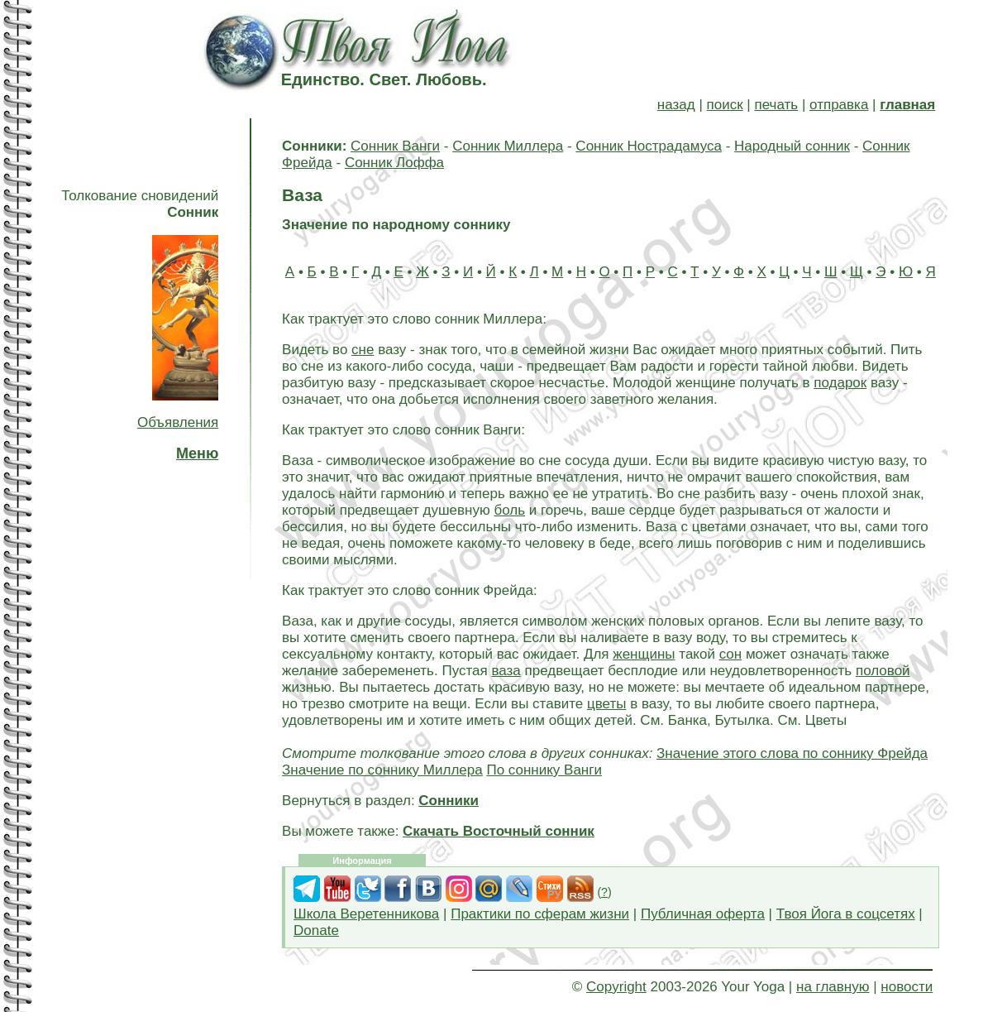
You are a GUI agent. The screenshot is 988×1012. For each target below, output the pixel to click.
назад (676, 105)
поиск (725, 105)
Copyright (616, 987)
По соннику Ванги (544, 770)
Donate (316, 930)
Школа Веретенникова (366, 914)
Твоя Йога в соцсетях (845, 914)
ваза (505, 671)
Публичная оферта (703, 914)
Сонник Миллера (507, 146)
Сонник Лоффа (394, 162)
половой (883, 671)
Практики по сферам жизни (540, 914)
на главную (832, 987)
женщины (644, 654)
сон (730, 654)
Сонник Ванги (395, 146)
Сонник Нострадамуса (648, 146)
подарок (840, 383)
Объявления (177, 422)
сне (362, 349)
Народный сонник (792, 146)
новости (907, 987)
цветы (606, 704)
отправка (838, 105)
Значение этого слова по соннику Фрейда (792, 753)
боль (509, 510)
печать (777, 105)
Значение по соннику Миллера (382, 770)
